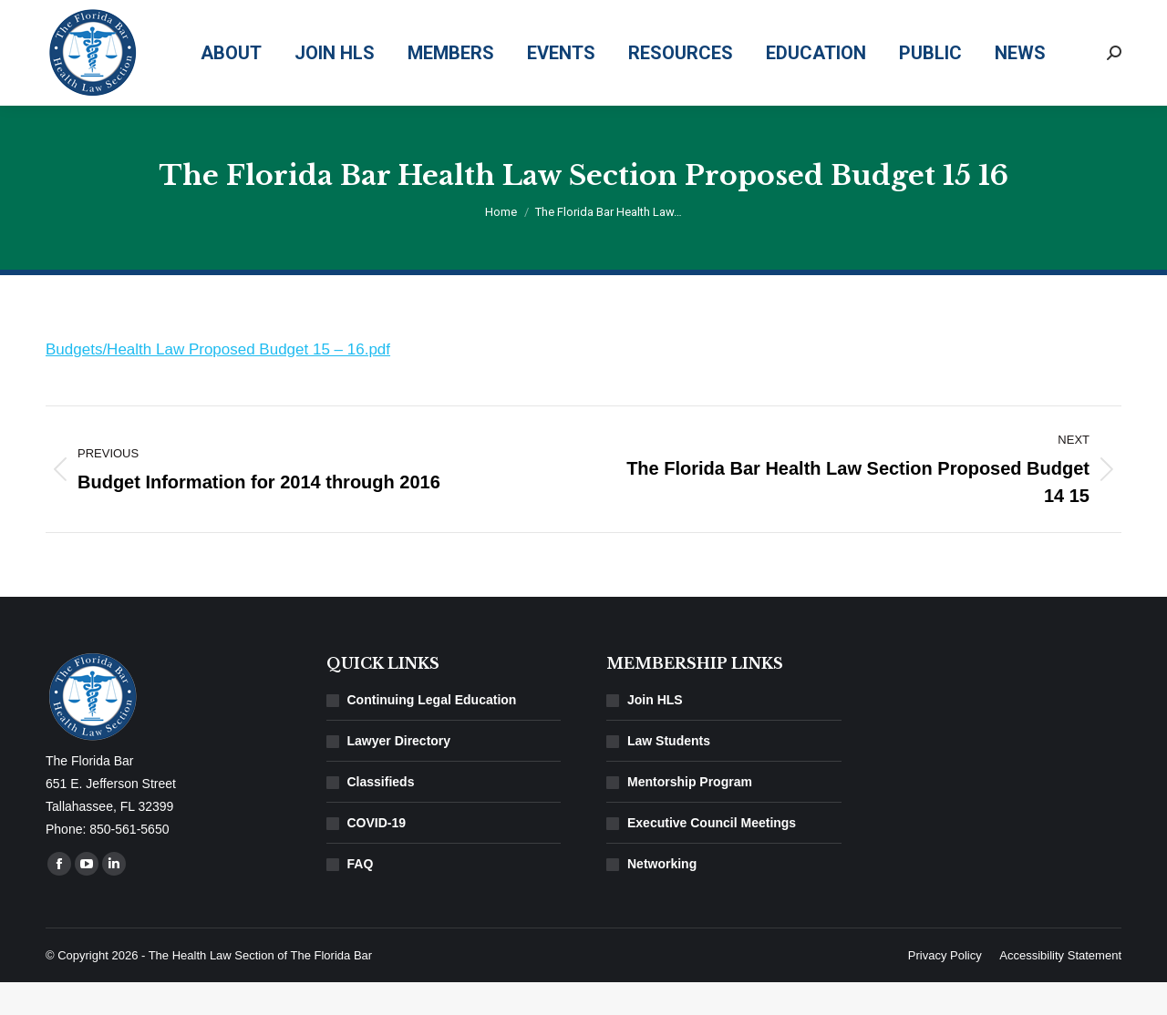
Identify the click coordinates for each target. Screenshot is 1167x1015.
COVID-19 (377, 855)
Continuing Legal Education (432, 732)
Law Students (668, 773)
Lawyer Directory (399, 773)
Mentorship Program (689, 814)
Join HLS (655, 732)
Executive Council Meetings (711, 855)
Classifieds (381, 814)
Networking (662, 896)
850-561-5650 (877, 16)
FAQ (360, 896)
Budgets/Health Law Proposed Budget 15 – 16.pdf (218, 382)
